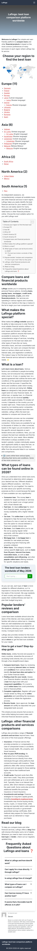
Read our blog (9, 266)
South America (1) (10, 237)
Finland (6, 91)
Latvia (6, 98)
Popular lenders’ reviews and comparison (19, 257)
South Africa (8, 161)
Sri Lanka (7, 132)
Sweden (7, 93)
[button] (18, 862)
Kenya (6, 164)
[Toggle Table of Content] (31, 222)
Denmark (7, 88)
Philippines (8, 144)
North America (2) (10, 234)
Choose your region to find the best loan (18, 225)
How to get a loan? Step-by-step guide (19, 259)
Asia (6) (6, 229)
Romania (7, 115)
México (6, 179)
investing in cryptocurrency (22, 799)
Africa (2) (7, 232)
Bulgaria (7, 110)
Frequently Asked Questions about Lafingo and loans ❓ (17, 270)
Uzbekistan (8, 139)
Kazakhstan (8, 136)
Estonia (6, 103)
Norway (7, 95)
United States (9, 176)
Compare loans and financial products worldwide (17, 240)
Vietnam (7, 129)
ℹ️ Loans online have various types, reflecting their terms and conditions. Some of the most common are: (18, 458)
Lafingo (4, 3)
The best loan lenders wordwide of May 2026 (20, 254)
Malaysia (7, 146)
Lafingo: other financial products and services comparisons (17, 263)
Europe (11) (8, 227)
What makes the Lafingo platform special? (18, 244)
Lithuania (7, 107)
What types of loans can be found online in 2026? (18, 250)
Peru (5, 191)
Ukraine (7, 112)
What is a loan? (9, 246)
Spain (6, 117)
